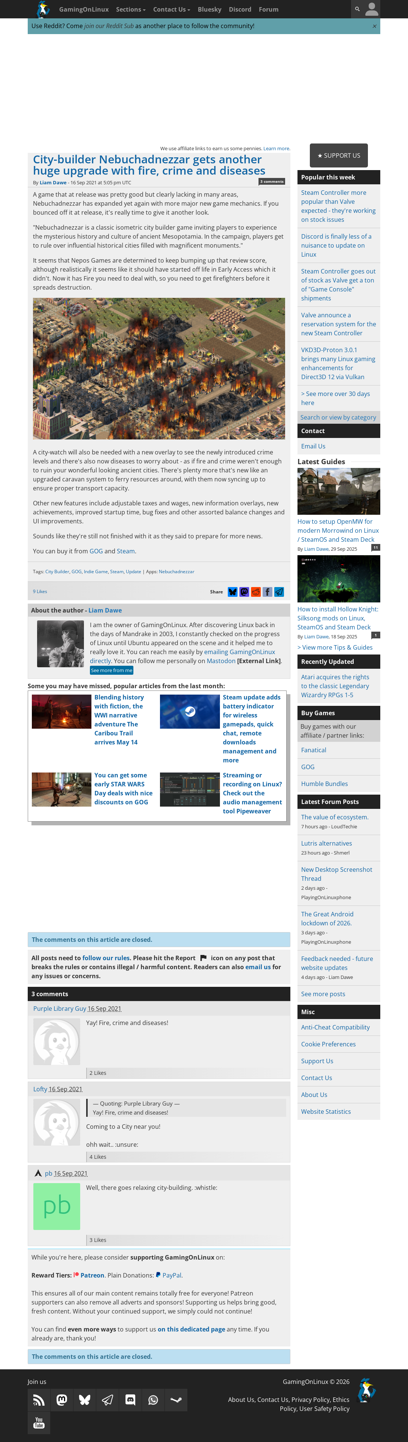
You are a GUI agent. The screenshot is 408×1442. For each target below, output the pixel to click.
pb (48, 1173)
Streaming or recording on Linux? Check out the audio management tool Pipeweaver (252, 793)
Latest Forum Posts (330, 802)
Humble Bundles (324, 784)
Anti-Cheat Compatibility (335, 1027)
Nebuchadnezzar (176, 571)
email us (258, 967)
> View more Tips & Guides (335, 647)
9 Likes (40, 591)
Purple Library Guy (59, 1008)
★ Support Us (338, 155)
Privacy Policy (310, 1400)
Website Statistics (326, 1111)
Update (133, 571)
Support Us (317, 1061)
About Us (314, 1095)
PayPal (168, 1275)
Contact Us (171, 9)
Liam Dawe (53, 182)
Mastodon (221, 661)
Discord (240, 9)
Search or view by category (338, 417)
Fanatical (313, 750)
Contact (313, 431)
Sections (131, 9)
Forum (269, 9)
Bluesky (209, 9)
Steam (126, 551)
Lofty (40, 1089)
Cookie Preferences (328, 1044)
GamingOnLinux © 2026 (316, 1382)
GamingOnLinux (84, 9)
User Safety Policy (324, 1409)
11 (376, 547)
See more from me (111, 670)
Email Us (313, 446)
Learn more (276, 148)
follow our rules (106, 958)
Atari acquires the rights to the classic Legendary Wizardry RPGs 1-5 (335, 686)
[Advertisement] (204, 89)
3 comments (272, 181)
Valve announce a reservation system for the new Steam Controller (338, 324)
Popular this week (328, 177)
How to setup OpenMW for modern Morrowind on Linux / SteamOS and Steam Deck (338, 526)
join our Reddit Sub (109, 26)
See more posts (323, 994)
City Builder (57, 571)
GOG (96, 551)
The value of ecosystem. (335, 817)
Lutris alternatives (326, 843)
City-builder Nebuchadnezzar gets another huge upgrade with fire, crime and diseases (149, 164)
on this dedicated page (191, 1329)
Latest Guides (321, 461)
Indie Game (96, 571)
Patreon (89, 1275)
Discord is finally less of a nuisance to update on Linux (336, 245)
